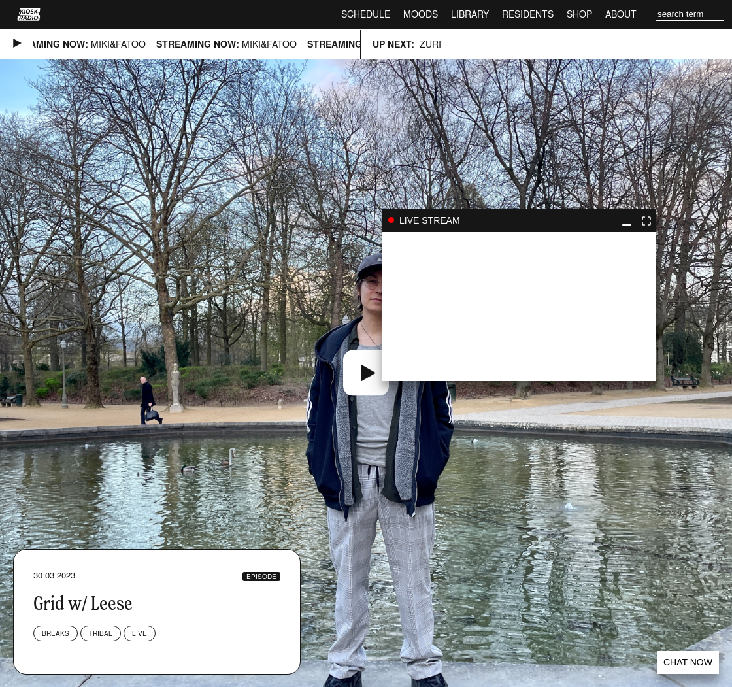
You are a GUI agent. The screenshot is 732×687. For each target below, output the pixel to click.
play (519, 306)
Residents (528, 14)
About (621, 14)
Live (139, 633)
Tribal (100, 633)
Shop (579, 14)
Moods (420, 14)
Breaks (55, 633)
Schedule (365, 14)
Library (470, 14)
